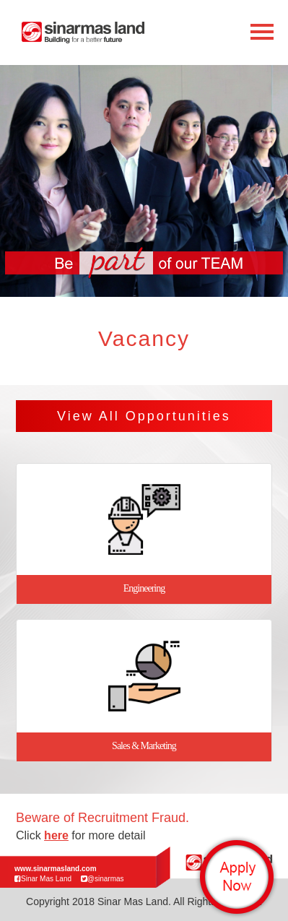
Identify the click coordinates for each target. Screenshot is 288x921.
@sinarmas (102, 879)
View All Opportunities (144, 416)
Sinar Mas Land (42, 879)
